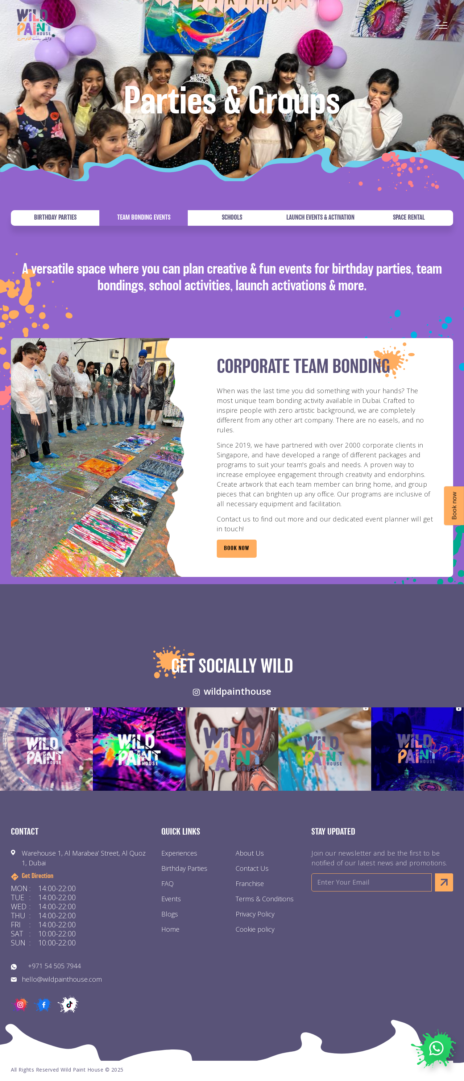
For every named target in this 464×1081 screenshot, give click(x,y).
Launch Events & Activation (320, 218)
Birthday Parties (55, 218)
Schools (232, 218)
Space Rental (409, 218)
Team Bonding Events (143, 218)
